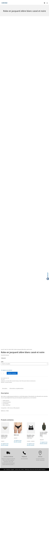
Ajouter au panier (12, 450)
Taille (2, 438)
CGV (4, 546)
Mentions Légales (10, 546)
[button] (6, 447)
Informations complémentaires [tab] (17, 465)
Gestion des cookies (19, 546)
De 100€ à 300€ (10, 426)
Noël (6, 426)
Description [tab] (4, 465)
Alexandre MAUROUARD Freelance (37, 546)
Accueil (2, 426)
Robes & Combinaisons (31, 458)
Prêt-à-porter (24, 458)
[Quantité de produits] (3, 450)
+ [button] (5, 450)
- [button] (1, 450)
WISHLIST (47, 274)
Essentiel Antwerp (15, 458)
